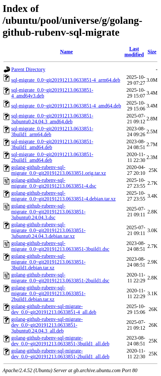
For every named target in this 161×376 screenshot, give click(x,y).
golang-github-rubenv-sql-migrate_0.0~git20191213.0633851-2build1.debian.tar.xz (48, 293)
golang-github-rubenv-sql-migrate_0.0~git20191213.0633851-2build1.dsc (60, 277)
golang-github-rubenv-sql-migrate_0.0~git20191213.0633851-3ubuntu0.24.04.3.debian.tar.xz (48, 230)
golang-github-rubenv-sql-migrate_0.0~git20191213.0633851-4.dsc (53, 183)
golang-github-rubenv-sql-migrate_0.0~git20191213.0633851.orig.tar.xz (58, 170)
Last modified (134, 51)
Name (66, 51)
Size (152, 51)
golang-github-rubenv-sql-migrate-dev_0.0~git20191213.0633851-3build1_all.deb (60, 340)
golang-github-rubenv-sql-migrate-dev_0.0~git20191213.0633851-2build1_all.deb (60, 353)
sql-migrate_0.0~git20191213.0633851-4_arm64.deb (65, 80)
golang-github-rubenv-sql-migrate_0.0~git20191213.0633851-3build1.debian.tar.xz (48, 261)
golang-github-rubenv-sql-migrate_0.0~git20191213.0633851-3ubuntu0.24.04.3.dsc (48, 211)
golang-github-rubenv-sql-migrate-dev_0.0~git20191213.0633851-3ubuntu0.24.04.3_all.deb (47, 325)
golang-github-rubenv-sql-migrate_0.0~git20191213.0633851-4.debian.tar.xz (63, 196)
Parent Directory (28, 69)
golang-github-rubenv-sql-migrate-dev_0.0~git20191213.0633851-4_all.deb (53, 309)
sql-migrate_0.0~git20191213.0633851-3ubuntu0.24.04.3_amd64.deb (52, 118)
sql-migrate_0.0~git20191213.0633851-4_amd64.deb (66, 105)
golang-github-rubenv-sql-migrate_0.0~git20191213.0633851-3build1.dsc (60, 246)
